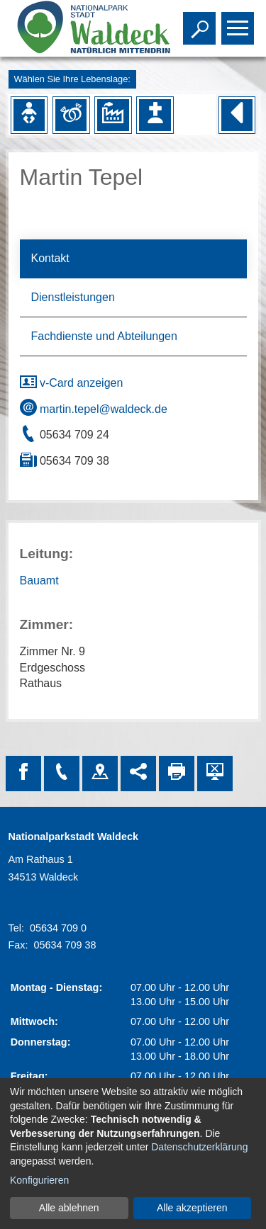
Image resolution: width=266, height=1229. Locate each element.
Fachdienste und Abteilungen (104, 336)
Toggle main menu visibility (239, 22)
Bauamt (39, 580)
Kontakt (50, 258)
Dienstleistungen (73, 297)
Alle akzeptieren (192, 1207)
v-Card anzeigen (71, 383)
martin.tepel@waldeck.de (93, 409)
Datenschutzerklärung (199, 1146)
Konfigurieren (39, 1180)
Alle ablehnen (69, 1207)
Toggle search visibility (201, 22)
